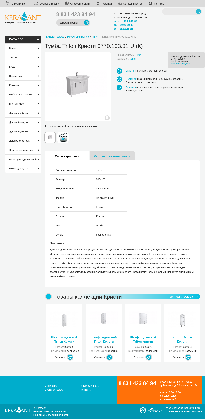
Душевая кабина (18, 113)
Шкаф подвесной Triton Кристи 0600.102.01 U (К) (143, 340)
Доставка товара (49, 3)
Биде (12, 66)
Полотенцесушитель (21, 150)
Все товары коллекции (182, 296)
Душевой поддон (19, 122)
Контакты (159, 3)
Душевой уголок (18, 131)
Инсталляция (16, 103)
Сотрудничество (133, 3)
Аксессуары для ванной (23, 159)
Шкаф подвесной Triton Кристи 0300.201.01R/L (104, 340)
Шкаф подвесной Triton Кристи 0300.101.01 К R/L (64, 340)
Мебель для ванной (20, 94)
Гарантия (106, 3)
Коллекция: (127, 59)
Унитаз (13, 57)
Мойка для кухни (18, 168)
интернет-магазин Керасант (23, 18)
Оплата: (130, 70)
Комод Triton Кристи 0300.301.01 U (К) (182, 340)
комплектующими (180, 63)
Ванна (12, 48)
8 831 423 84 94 (75, 14)
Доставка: (131, 79)
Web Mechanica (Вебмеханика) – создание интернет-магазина (184, 410)
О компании (18, 3)
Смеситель (15, 76)
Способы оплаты (80, 3)
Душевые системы (19, 140)
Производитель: (129, 55)
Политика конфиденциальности (51, 415)
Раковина (14, 85)
